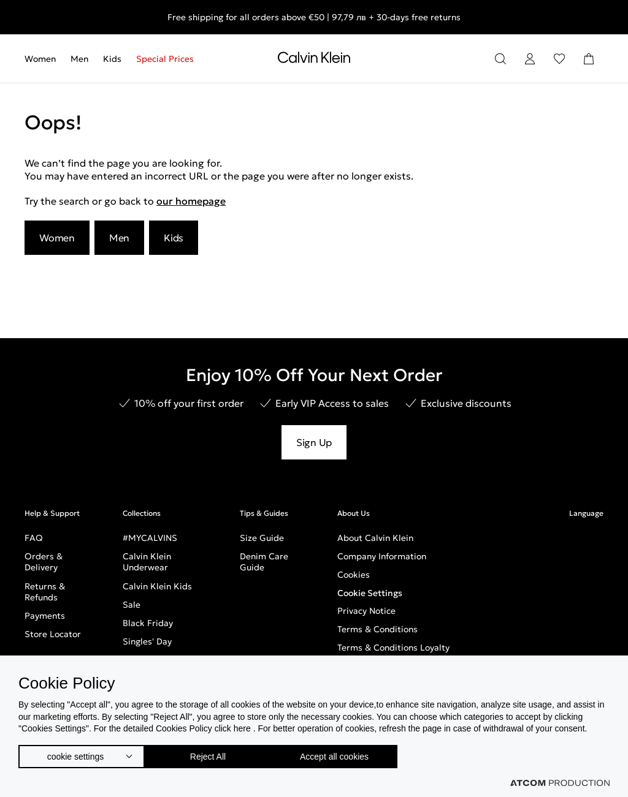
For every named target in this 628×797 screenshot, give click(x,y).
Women (40, 58)
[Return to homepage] (314, 60)
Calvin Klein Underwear (147, 562)
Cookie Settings (369, 593)
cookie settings (75, 754)
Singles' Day (147, 641)
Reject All (214, 754)
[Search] (500, 59)
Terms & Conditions (377, 629)
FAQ (34, 537)
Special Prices (165, 58)
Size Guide (262, 537)
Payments (45, 615)
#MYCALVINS (150, 537)
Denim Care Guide (264, 562)
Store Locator (53, 634)
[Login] (530, 59)
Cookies (353, 574)
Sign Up (314, 442)
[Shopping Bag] (588, 59)
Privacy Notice (366, 610)
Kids (112, 58)
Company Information (381, 556)
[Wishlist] (559, 59)
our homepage (191, 201)
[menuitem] (44, 58)
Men (79, 58)
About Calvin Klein (375, 537)
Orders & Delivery (44, 562)
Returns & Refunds (45, 592)
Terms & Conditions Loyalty (393, 647)
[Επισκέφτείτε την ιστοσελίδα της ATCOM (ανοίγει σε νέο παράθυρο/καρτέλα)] (560, 783)
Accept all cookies (346, 754)
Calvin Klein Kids (157, 586)
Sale (131, 604)
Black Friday (148, 623)
